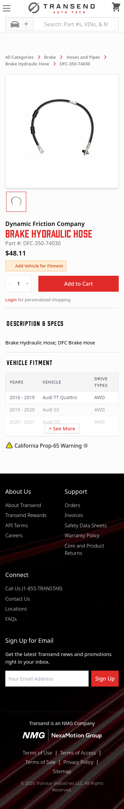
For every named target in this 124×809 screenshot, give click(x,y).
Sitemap (62, 771)
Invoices (74, 515)
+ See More (62, 428)
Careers (14, 535)
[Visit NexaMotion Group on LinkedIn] (46, 702)
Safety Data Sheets (86, 525)
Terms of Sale (40, 762)
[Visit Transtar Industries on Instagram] (62, 702)
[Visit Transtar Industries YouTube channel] (95, 702)
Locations (16, 608)
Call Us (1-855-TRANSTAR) (33, 588)
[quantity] (18, 283)
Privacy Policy (78, 762)
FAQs (11, 619)
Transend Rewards (26, 515)
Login (11, 300)
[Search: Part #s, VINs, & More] (76, 24)
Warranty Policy (82, 535)
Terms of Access (78, 752)
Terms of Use (37, 752)
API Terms (16, 525)
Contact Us (17, 598)
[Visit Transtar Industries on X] (79, 702)
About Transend (23, 505)
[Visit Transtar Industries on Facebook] (29, 702)
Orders (72, 505)
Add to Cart (78, 283)
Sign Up (105, 678)
